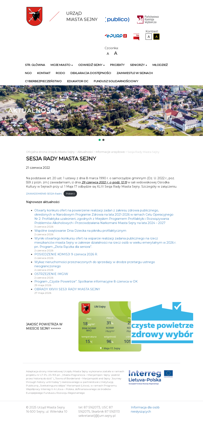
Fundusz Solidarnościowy (116, 81)
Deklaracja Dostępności (90, 73)
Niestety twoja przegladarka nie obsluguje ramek (120, 326)
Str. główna (35, 64)
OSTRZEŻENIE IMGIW (51, 274)
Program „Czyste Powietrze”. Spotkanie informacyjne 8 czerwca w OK (86, 281)
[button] (100, 140)
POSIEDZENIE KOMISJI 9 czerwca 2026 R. (66, 254)
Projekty (117, 64)
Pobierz (70, 193)
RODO (60, 73)
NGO (28, 73)
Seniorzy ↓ (138, 64)
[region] (101, 113)
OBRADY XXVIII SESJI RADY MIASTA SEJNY (67, 289)
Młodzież (160, 64)
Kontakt (43, 73)
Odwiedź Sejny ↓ (91, 64)
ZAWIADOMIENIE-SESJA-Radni (44, 193)
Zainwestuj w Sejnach (135, 73)
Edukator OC (77, 81)
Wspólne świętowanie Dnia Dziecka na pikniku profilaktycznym (80, 231)
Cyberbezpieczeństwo (43, 81)
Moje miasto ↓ (62, 64)
